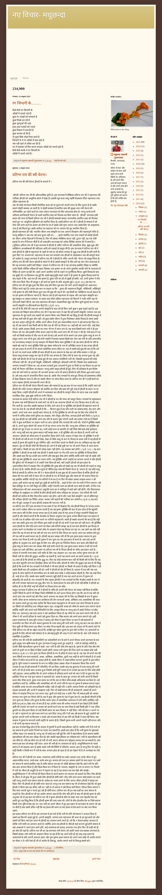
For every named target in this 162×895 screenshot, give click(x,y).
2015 (138, 181)
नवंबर (141, 212)
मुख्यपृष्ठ (13, 78)
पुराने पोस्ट (96, 859)
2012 (138, 194)
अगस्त (141, 239)
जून (140, 248)
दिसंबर (141, 207)
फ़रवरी (141, 265)
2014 (138, 186)
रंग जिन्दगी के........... (26, 103)
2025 (138, 142)
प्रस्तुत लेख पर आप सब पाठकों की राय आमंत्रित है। (36, 851)
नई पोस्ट (16, 859)
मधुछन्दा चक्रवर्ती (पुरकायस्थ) (120, 156)
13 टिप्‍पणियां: (59, 848)
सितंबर (141, 235)
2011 (138, 199)
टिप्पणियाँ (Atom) (28, 864)
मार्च (140, 261)
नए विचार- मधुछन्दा (38, 15)
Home (26, 78)
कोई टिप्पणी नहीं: (60, 161)
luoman (70, 881)
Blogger (88, 881)
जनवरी (141, 270)
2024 (138, 146)
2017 (138, 177)
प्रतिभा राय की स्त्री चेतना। (29, 175)
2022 (138, 155)
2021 (138, 159)
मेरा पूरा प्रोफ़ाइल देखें (119, 205)
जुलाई (141, 243)
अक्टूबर (141, 216)
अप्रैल (140, 257)
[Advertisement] (81, 52)
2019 (138, 168)
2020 (138, 164)
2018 (138, 173)
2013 (138, 190)
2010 (138, 203)
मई (139, 252)
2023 (138, 151)
